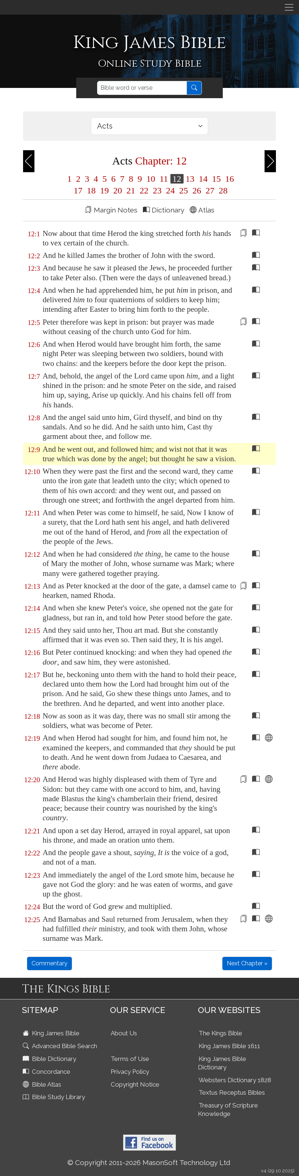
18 (91, 190)
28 (222, 190)
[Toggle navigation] (289, 7)
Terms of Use (130, 1058)
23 (157, 190)
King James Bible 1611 (229, 1046)
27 (210, 190)
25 (183, 190)
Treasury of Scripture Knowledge (228, 1109)
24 (170, 190)
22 (144, 190)
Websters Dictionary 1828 (235, 1080)
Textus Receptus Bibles (232, 1092)
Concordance (47, 1071)
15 (216, 179)
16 (228, 179)
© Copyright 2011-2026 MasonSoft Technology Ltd (148, 1162)
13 (190, 179)
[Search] (142, 88)
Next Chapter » (247, 963)
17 (78, 190)
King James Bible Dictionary (222, 1063)
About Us (124, 1033)
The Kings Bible (220, 1033)
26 (196, 190)
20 (117, 190)
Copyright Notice (135, 1084)
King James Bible (52, 1033)
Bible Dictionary (50, 1058)
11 (163, 179)
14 (203, 179)
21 (130, 190)
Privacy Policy (130, 1071)
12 (177, 179)
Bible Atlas (43, 1084)
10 (150, 179)
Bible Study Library (54, 1097)
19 (104, 190)
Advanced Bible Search (61, 1046)
